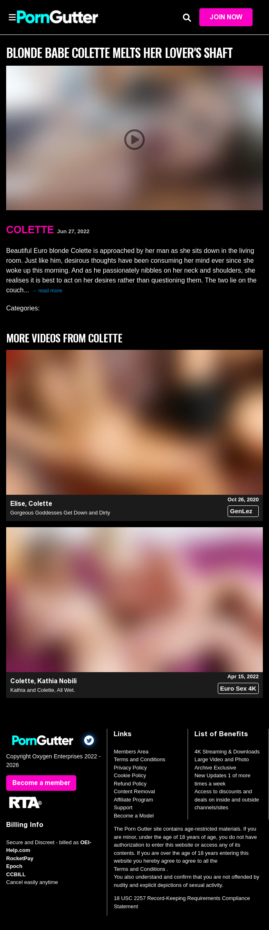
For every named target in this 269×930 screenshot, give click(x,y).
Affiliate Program (133, 800)
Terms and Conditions (139, 759)
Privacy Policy (130, 768)
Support (123, 807)
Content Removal (134, 791)
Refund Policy (130, 784)
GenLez (241, 510)
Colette (30, 229)
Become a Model (134, 816)
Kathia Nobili (57, 681)
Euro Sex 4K (238, 688)
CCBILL (16, 874)
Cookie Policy (130, 775)
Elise (17, 503)
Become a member (41, 783)
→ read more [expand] (47, 290)
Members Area (131, 752)
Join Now (226, 17)
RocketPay (19, 858)
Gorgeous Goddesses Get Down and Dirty (60, 513)
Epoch (14, 866)
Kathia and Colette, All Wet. (42, 690)
